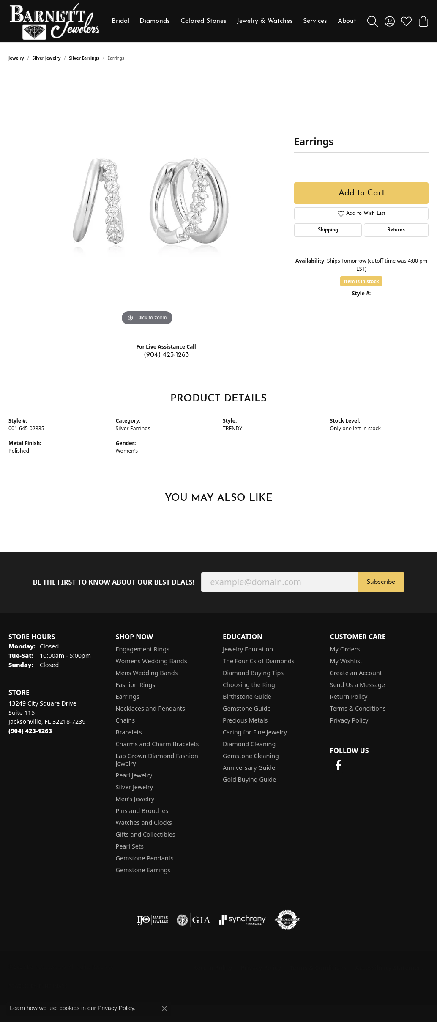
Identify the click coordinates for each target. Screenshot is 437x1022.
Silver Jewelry (47, 58)
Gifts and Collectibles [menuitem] (145, 834)
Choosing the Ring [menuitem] (249, 685)
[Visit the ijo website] (153, 920)
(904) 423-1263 (166, 355)
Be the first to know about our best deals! (114, 582)
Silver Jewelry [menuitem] (134, 787)
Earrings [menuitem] (127, 696)
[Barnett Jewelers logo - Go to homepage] (54, 21)
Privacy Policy (349, 720)
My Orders (345, 649)
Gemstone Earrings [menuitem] (143, 870)
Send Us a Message (357, 685)
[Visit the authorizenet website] (287, 920)
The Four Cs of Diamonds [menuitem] (259, 661)
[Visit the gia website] (193, 920)
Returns (396, 230)
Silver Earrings (84, 58)
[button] (372, 21)
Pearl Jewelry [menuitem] (134, 775)
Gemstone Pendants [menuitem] (145, 858)
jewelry (16, 58)
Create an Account (356, 673)
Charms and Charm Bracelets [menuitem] (157, 744)
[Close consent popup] (164, 1008)
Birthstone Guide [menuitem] (247, 696)
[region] (147, 201)
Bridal (120, 21)
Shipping (328, 230)
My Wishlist (346, 661)
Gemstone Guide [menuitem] (247, 708)
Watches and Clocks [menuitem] (144, 823)
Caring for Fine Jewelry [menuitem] (255, 732)
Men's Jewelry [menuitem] (135, 799)
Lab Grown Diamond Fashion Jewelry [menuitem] (157, 759)
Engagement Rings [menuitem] (143, 649)
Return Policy (349, 696)
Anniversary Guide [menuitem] (249, 768)
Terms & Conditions (358, 708)
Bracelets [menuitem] (129, 732)
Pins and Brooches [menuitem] (142, 811)
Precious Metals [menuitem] (245, 720)
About (347, 21)
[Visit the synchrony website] (242, 920)
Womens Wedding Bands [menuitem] (151, 661)
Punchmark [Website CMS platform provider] (53, 986)
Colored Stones (203, 21)
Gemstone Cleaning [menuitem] (251, 756)
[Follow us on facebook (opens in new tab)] (338, 765)
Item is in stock (361, 281)
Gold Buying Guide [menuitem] (249, 779)
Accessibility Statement (389, 968)
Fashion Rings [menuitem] (136, 685)
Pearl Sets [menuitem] (130, 846)
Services (315, 21)
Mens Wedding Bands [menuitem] (147, 673)
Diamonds (154, 21)
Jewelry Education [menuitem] (248, 649)
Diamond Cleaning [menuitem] (249, 744)
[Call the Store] (30, 731)
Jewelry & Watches (265, 21)
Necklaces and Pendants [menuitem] (150, 708)
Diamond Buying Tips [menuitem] (253, 673)
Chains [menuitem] (125, 720)
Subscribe (380, 582)
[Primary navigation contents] (234, 21)
